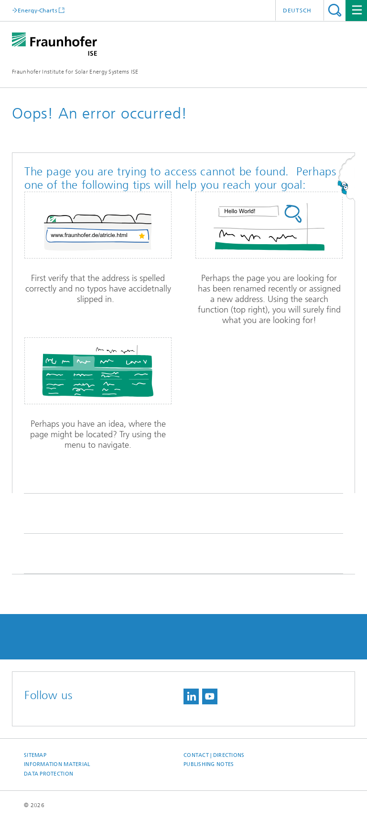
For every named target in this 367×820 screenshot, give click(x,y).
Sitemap (35, 755)
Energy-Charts (37, 10)
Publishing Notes (209, 764)
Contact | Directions (214, 755)
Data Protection (48, 774)
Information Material (57, 764)
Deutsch (297, 10)
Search (334, 10)
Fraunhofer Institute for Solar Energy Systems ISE (75, 71)
